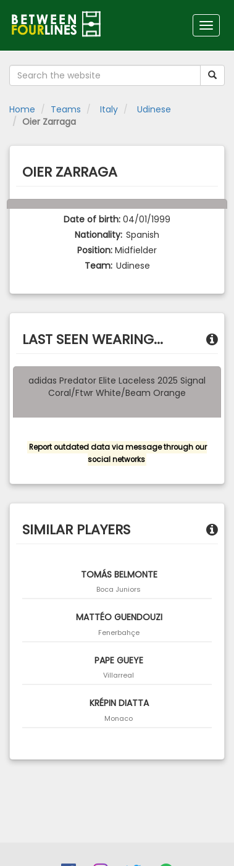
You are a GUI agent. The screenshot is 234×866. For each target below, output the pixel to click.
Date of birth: (92, 219)
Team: (98, 265)
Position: (94, 250)
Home (22, 109)
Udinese (153, 109)
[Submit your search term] (212, 75)
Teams (66, 109)
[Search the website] (105, 75)
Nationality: (98, 235)
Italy (108, 109)
